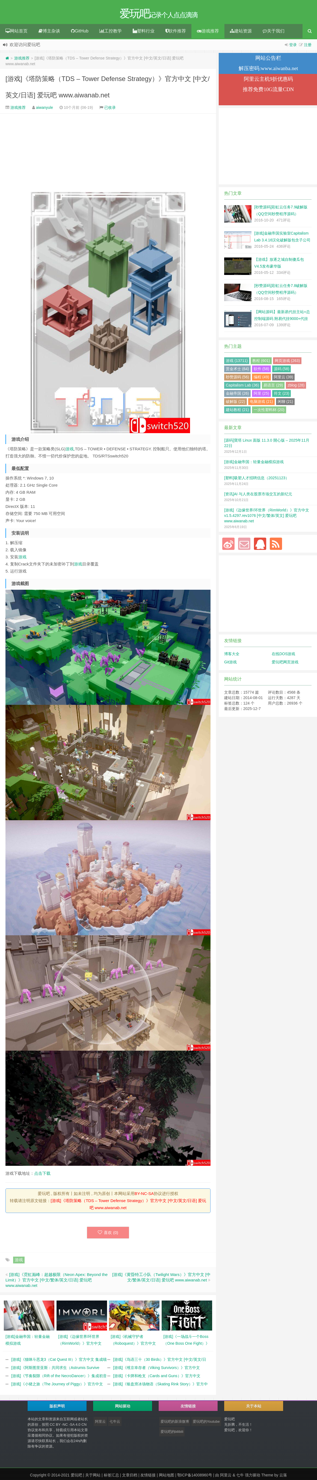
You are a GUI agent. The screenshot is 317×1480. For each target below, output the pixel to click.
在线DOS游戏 (283, 655)
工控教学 (110, 32)
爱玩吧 (76, 1476)
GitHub (79, 32)
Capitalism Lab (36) (242, 386)
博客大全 (231, 655)
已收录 (110, 109)
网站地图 (166, 1476)
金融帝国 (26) (237, 395)
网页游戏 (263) (287, 362)
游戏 (70, 450)
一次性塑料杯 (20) (269, 411)
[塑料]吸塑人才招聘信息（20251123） (256, 479)
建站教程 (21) (237, 411)
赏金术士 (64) (237, 370)
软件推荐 (175, 32)
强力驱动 (252, 1476)
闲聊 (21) (285, 403)
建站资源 (241, 32)
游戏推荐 (208, 32)
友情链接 (148, 1476)
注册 (308, 46)
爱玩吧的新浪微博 (175, 1423)
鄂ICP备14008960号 (194, 1476)
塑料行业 (144, 32)
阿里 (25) (261, 395)
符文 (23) (281, 395)
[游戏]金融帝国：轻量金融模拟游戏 (254, 463)
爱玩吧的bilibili (172, 1433)
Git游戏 (230, 663)
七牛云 (114, 1423)
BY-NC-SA (144, 1195)
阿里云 (100, 1423)
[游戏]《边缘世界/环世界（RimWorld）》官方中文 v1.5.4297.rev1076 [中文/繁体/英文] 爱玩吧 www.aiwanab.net (266, 517)
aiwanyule (44, 109)
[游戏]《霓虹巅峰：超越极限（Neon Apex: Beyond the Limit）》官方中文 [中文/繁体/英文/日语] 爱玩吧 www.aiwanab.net (56, 1281)
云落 (283, 1476)
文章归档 (129, 1476)
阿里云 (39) (283, 378)
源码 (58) (281, 370)
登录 (293, 46)
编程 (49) (261, 378)
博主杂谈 (49, 32)
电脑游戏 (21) (261, 403)
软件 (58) (261, 370)
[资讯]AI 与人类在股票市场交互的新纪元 (258, 495)
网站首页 (16, 32)
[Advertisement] (108, 152)
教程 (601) (261, 362)
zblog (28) (296, 386)
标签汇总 (111, 1476)
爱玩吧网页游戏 (285, 663)
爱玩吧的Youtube (206, 1423)
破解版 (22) (235, 403)
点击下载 (42, 1174)
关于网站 (92, 1476)
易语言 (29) (273, 386)
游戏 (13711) (237, 362)
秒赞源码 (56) (237, 378)
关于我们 (274, 32)
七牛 (240, 1476)
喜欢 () (108, 1234)
